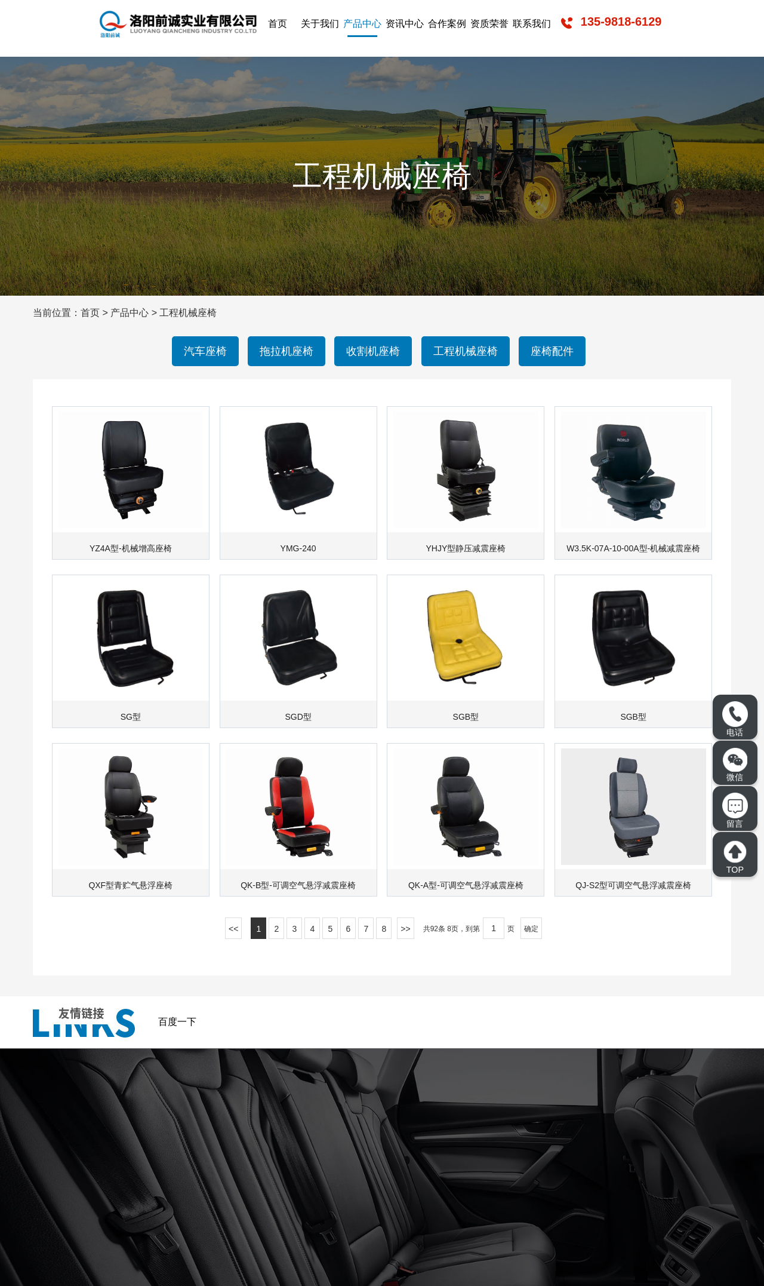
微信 (735, 765)
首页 (277, 24)
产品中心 (362, 24)
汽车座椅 (205, 351)
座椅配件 (552, 351)
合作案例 (447, 24)
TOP (734, 856)
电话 (734, 718)
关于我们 (320, 24)
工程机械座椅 (188, 313)
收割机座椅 (373, 351)
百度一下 (177, 1022)
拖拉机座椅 (286, 351)
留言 (734, 810)
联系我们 (532, 24)
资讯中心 (405, 24)
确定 (531, 929)
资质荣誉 (489, 24)
